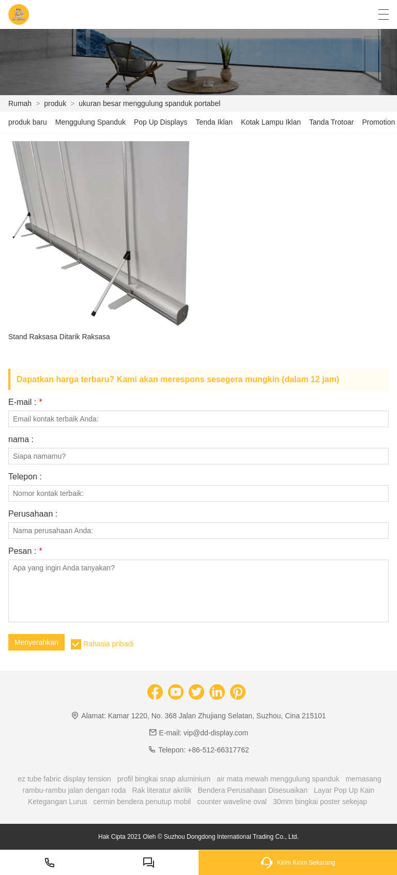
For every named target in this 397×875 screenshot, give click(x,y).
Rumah (20, 103)
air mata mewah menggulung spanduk (278, 779)
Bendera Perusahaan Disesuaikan (253, 790)
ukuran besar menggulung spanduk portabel (149, 103)
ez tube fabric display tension (64, 779)
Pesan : (25, 551)
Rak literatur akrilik (161, 790)
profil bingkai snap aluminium (164, 779)
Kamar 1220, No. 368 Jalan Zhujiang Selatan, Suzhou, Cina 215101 (217, 716)
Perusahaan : (32, 514)
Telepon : (25, 477)
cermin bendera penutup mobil (142, 801)
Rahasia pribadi (108, 644)
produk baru (27, 122)
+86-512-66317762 (218, 750)
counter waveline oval (232, 801)
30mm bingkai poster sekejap (320, 801)
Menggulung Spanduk (90, 122)
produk (55, 103)
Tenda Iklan (214, 122)
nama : (21, 439)
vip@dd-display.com (216, 733)
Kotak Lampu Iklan (271, 122)
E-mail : (25, 402)
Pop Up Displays (161, 122)
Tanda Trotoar (331, 122)
